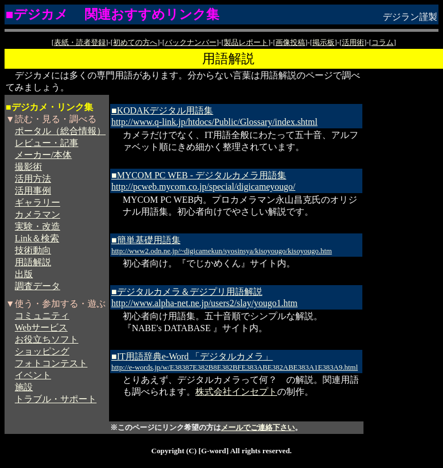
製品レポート (246, 42)
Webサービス (41, 327)
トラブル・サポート (56, 399)
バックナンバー (190, 42)
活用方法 (33, 178)
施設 (24, 387)
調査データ (37, 286)
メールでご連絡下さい (258, 427)
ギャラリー (37, 202)
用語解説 (33, 262)
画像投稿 (290, 42)
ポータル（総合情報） (60, 131)
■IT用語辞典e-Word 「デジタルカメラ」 (234, 361)
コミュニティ (42, 315)
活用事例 (33, 190)
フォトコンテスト (51, 363)
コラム (382, 42)
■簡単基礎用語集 (221, 245)
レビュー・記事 (46, 143)
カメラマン (37, 214)
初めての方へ (135, 42)
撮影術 (28, 167)
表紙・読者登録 (80, 42)
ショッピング (42, 351)
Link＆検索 (37, 238)
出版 (24, 274)
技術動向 (33, 250)
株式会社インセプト (236, 391)
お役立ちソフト (46, 339)
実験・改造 (37, 226)
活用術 (353, 42)
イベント (33, 375)
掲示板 (323, 42)
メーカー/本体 (43, 155)
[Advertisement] (403, 240)
